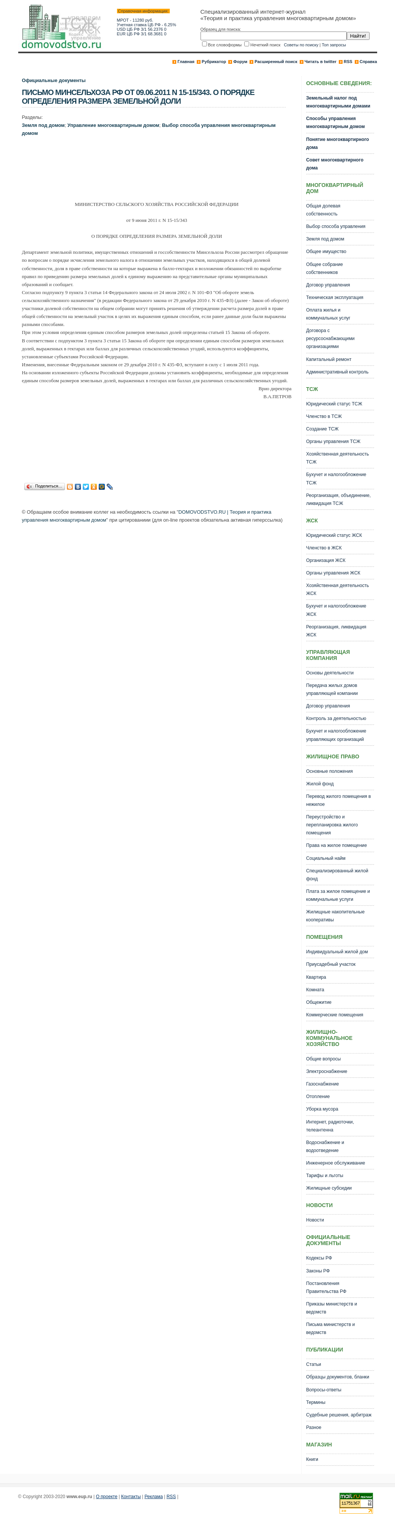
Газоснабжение (322, 1084)
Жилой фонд (320, 783)
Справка (368, 61)
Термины (315, 1402)
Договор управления (328, 285)
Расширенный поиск (275, 61)
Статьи (313, 1364)
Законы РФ (318, 1271)
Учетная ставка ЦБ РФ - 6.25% (146, 24)
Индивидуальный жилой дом (337, 951)
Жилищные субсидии (329, 1188)
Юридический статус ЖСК (334, 535)
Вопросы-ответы (323, 1389)
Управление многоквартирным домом (113, 125)
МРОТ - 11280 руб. (135, 20)
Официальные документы (54, 80)
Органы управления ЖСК (333, 573)
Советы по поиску (301, 45)
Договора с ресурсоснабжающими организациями (330, 338)
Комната (315, 989)
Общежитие (319, 1002)
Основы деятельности (330, 673)
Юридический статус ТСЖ (334, 404)
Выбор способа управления (335, 226)
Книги (312, 1459)
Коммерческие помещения (334, 1014)
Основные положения (329, 771)
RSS (348, 61)
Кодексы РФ (319, 1258)
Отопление (318, 1096)
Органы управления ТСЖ (333, 441)
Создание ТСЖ (322, 429)
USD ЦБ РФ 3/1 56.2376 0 (142, 29)
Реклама (154, 1496)
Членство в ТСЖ (324, 416)
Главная (185, 61)
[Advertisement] (160, 170)
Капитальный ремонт (328, 359)
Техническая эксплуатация (334, 297)
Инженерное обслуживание (335, 1163)
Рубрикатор (214, 61)
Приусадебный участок (331, 964)
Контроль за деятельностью (336, 718)
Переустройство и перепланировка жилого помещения (332, 824)
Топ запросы (334, 45)
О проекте (106, 1496)
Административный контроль (337, 372)
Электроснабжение (326, 1071)
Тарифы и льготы (324, 1175)
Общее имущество (326, 251)
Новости (315, 1220)
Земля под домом (43, 125)
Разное (313, 1427)
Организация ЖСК (326, 560)
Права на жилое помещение (336, 845)
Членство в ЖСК (324, 548)
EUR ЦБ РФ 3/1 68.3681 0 (142, 34)
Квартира (316, 977)
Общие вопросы (323, 1059)
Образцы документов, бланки (337, 1377)
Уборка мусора (322, 1109)
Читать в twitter (321, 61)
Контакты (131, 1496)
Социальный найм (326, 858)
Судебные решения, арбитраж (338, 1415)
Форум (240, 61)
